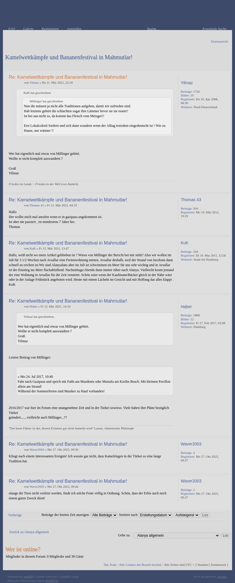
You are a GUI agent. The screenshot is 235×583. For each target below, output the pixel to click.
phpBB (28, 576)
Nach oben (224, 187)
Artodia (222, 576)
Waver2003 (36, 449)
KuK (33, 248)
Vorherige (15, 515)
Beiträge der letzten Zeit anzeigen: (79, 515)
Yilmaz (34, 82)
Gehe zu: (124, 535)
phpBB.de (51, 580)
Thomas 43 (36, 205)
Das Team (110, 564)
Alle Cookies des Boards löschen (140, 564)
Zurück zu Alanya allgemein (29, 532)
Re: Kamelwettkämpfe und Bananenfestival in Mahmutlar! (68, 77)
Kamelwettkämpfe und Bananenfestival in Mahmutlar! (69, 57)
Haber (34, 306)
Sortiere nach (145, 515)
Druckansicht (219, 41)
